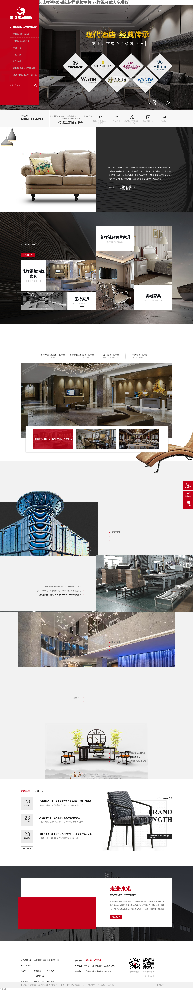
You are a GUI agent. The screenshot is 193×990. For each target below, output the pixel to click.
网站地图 (116, 118)
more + (27, 848)
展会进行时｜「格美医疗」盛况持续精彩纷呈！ (60, 818)
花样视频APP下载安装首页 (25, 27)
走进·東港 (137, 891)
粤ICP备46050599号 (75, 985)
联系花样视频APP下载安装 (25, 75)
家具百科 (39, 791)
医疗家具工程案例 (111, 356)
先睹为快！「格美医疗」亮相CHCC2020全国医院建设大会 (65, 834)
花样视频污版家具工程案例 (52, 356)
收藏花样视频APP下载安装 (100, 119)
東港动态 (25, 791)
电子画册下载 (148, 118)
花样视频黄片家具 (21, 41)
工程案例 (17, 54)
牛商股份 (101, 985)
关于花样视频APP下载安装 (26, 963)
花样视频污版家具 (21, 34)
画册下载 (24, 981)
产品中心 (17, 48)
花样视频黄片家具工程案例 (81, 356)
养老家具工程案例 (140, 356)
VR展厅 (164, 118)
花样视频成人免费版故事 (24, 68)
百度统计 (111, 985)
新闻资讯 (17, 61)
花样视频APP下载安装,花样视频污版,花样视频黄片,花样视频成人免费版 (64, 2)
